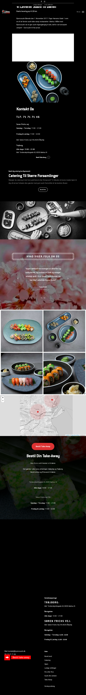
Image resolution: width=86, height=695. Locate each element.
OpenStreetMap (75, 505)
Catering (47, 660)
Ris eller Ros (49, 672)
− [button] (3, 470)
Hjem (46, 664)
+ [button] (3, 467)
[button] (7, 657)
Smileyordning (49, 686)
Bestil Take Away (41, 227)
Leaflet (67, 505)
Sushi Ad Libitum (50, 676)
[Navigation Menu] (80, 12)
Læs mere (38, 45)
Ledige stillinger (50, 668)
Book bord (48, 45)
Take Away (48, 680)
